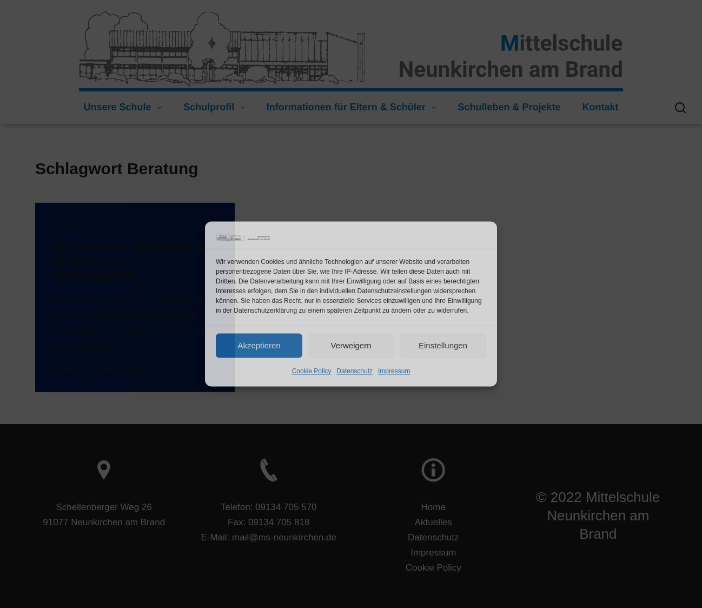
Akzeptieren (258, 345)
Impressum (394, 371)
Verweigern (350, 345)
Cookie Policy (312, 371)
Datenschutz (354, 371)
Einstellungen (443, 345)
